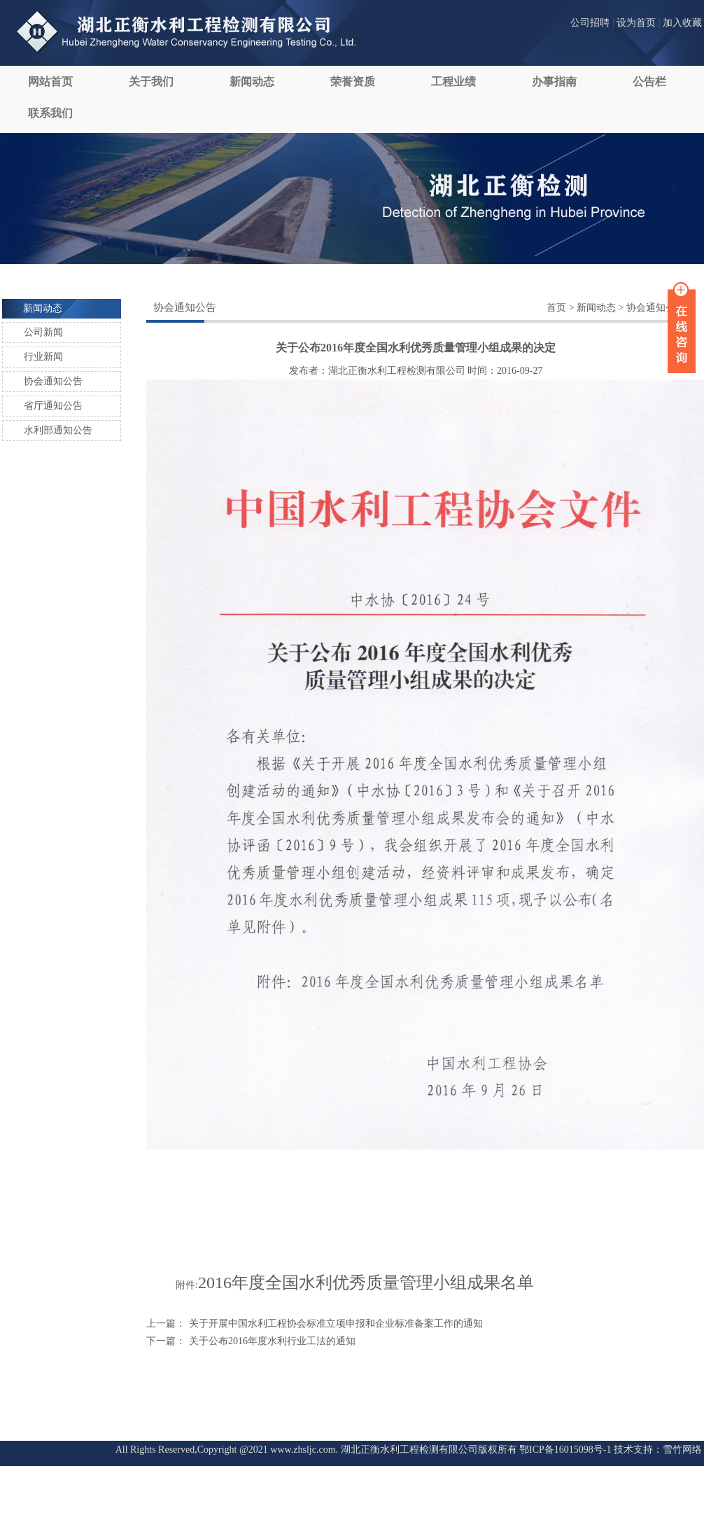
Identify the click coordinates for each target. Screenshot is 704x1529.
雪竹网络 (682, 1449)
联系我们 (50, 113)
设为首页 (636, 23)
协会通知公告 (53, 381)
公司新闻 (43, 332)
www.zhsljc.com (302, 1449)
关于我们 (151, 82)
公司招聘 (590, 23)
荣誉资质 (352, 82)
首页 (556, 307)
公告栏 (649, 82)
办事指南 (554, 82)
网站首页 (50, 82)
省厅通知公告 (53, 405)
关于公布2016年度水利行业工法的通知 (272, 1341)
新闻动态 (252, 82)
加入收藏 (682, 23)
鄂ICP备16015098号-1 (565, 1449)
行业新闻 (43, 356)
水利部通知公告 (58, 430)
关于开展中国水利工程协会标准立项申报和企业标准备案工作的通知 (336, 1323)
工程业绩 (453, 82)
